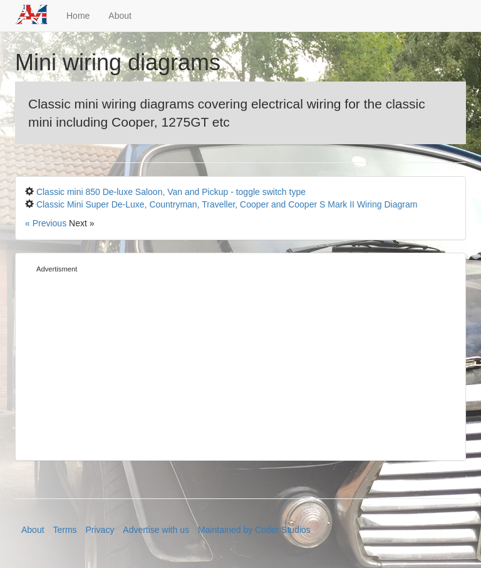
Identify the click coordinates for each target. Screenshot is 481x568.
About (120, 16)
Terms (64, 530)
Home (78, 16)
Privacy (100, 530)
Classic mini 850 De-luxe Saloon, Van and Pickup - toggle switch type (171, 192)
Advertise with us (156, 530)
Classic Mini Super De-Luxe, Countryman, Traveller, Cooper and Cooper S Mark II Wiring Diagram (226, 204)
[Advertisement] (240, 363)
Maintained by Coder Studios (254, 530)
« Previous (47, 223)
